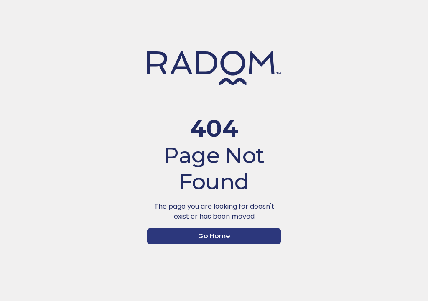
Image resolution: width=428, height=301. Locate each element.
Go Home (214, 236)
